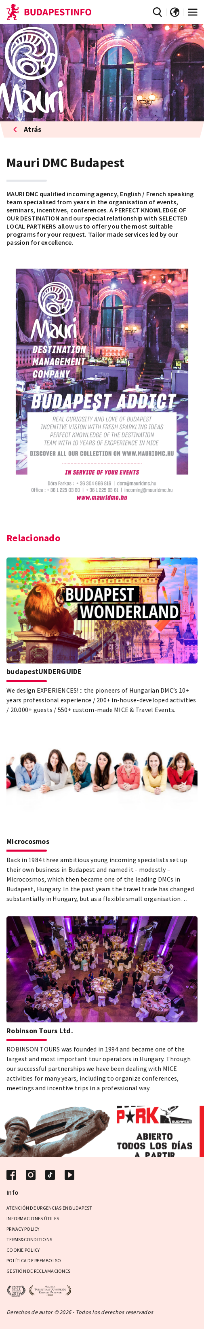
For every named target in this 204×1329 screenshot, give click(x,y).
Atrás (27, 129)
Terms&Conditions (29, 1239)
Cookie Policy (23, 1250)
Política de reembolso (33, 1260)
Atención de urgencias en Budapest (49, 1208)
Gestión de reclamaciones (38, 1271)
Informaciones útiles (32, 1218)
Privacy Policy (23, 1229)
